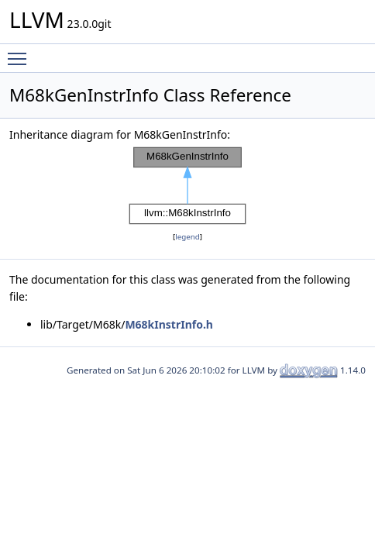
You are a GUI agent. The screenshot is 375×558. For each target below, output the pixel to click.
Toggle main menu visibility (21, 52)
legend (187, 237)
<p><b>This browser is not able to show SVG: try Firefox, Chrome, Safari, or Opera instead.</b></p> (187, 186)
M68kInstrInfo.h (169, 324)
